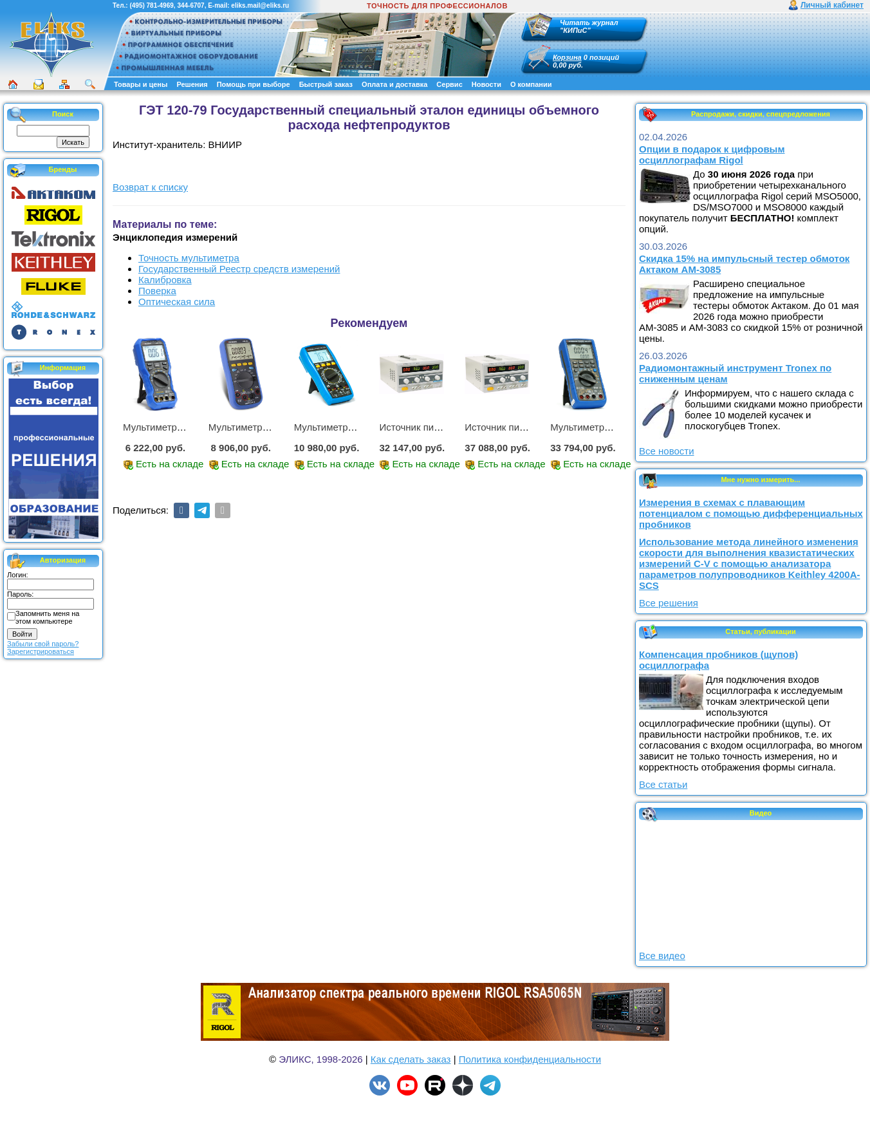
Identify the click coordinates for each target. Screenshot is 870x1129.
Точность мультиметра (188, 257)
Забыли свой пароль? (43, 644)
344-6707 (190, 5)
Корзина (567, 57)
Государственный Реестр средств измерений (239, 268)
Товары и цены (140, 84)
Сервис (449, 84)
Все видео (662, 955)
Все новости (666, 450)
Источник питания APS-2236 (442, 427)
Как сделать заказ (411, 1059)
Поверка (157, 290)
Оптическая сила (176, 301)
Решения (191, 84)
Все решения (668, 602)
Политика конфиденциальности (530, 1059)
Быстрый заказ (326, 84)
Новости (486, 84)
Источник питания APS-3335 (528, 427)
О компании (531, 84)
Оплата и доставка (394, 84)
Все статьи (663, 784)
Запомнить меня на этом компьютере (47, 617)
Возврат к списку (150, 187)
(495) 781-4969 (151, 5)
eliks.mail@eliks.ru (260, 5)
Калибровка (165, 279)
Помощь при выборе (253, 84)
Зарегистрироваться (40, 651)
